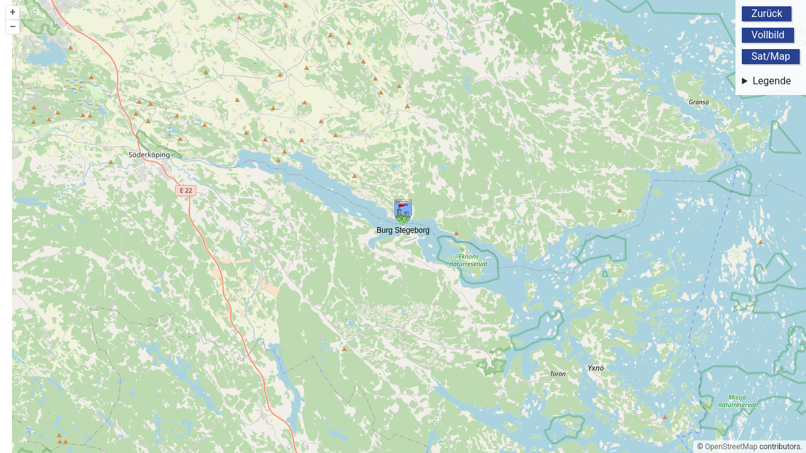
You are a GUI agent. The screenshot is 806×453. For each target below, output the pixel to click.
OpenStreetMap (731, 446)
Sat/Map (770, 56)
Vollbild (768, 35)
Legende (771, 81)
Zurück (766, 14)
